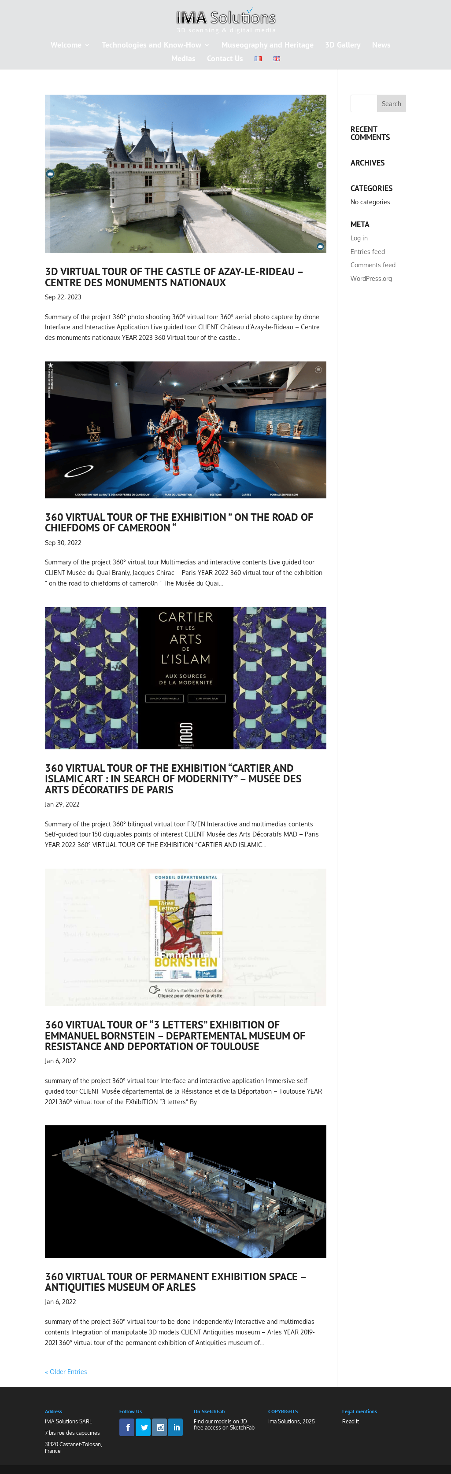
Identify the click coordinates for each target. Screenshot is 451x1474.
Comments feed (373, 265)
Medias (183, 59)
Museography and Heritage (268, 46)
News (381, 46)
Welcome (66, 46)
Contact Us (225, 59)
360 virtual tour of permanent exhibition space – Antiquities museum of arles (175, 1281)
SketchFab (242, 1427)
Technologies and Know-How (151, 46)
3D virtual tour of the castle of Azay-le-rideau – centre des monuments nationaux (174, 276)
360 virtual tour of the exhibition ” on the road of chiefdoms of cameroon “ (179, 522)
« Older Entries (66, 1371)
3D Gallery (343, 46)
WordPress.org (371, 278)
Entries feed (368, 251)
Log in (359, 238)
